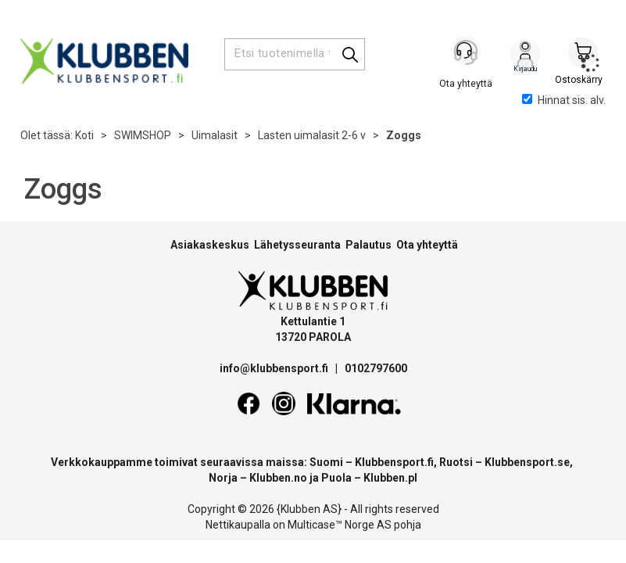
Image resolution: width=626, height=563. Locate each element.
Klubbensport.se (527, 462)
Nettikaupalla (238, 524)
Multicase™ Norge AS (340, 524)
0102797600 (376, 368)
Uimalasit (214, 135)
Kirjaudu (525, 55)
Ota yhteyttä (427, 244)
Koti (84, 135)
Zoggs (403, 135)
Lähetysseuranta (297, 244)
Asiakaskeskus (209, 244)
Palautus (368, 244)
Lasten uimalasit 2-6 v (312, 135)
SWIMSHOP (142, 135)
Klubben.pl (390, 478)
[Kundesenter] (467, 54)
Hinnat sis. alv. (564, 100)
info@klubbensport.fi (275, 368)
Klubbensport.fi (394, 462)
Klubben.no (278, 478)
